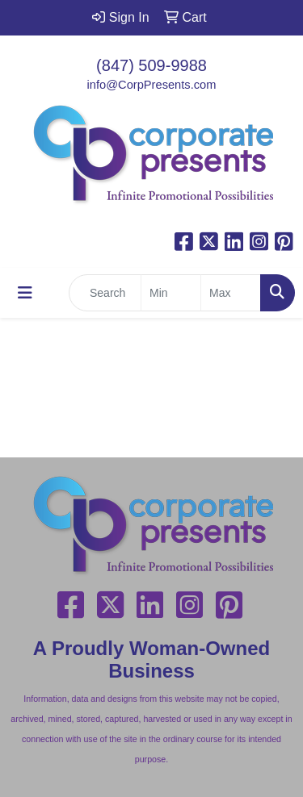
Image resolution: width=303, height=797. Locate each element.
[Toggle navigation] (25, 293)
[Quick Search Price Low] (171, 292)
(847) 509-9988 (151, 65)
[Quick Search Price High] (230, 292)
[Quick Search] (105, 292)
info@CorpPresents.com (152, 84)
